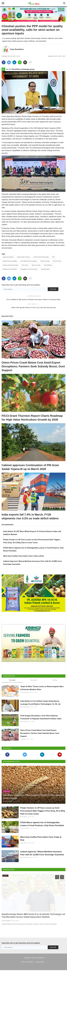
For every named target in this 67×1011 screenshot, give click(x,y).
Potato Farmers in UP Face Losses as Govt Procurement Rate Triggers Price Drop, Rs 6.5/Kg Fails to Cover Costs (42, 831)
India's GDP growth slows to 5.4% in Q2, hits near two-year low (33, 307)
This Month (33, 680)
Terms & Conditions (27, 1003)
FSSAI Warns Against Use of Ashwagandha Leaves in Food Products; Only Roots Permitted (42, 849)
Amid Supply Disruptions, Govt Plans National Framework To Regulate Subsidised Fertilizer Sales (40, 727)
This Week (12, 680)
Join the (18, 69)
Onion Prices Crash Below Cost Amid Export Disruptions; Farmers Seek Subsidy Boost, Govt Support (33, 366)
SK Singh (22, 754)
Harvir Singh (23, 731)
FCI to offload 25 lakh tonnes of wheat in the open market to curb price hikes (33, 299)
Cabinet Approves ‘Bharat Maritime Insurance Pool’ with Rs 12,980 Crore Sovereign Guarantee (42, 888)
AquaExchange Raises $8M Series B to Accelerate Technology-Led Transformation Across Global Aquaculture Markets (33, 956)
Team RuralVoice (17, 49)
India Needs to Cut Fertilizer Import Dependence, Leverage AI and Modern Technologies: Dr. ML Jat (40, 707)
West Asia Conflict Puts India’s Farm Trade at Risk (23, 556)
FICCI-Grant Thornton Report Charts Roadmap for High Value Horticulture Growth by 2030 (32, 417)
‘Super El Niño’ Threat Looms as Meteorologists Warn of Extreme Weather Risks (42, 688)
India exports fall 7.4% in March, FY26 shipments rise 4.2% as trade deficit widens (30, 516)
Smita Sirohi (23, 873)
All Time (54, 680)
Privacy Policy (39, 1003)
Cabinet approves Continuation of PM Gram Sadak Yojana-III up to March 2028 (30, 467)
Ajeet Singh (23, 837)
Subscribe (53, 289)
